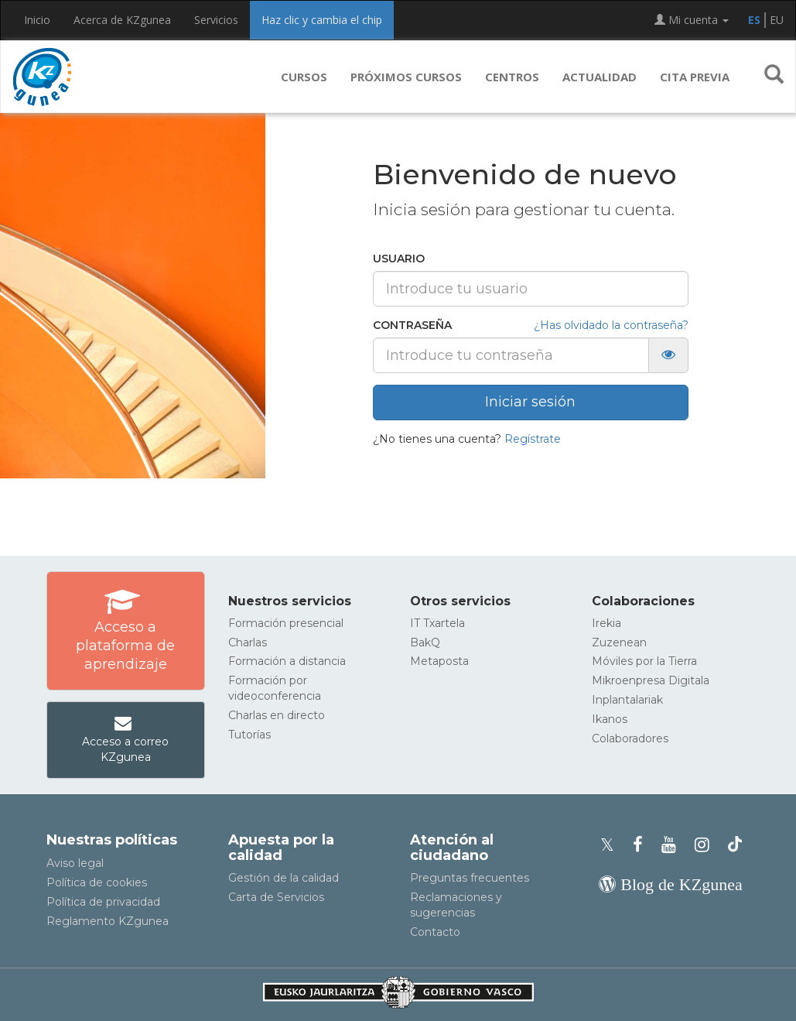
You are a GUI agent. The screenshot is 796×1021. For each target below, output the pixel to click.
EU (777, 19)
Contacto (435, 932)
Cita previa (694, 76)
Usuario (399, 259)
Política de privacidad (103, 902)
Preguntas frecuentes (469, 878)
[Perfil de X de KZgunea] (612, 845)
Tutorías (249, 735)
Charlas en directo (276, 715)
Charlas (247, 642)
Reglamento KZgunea (107, 921)
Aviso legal (75, 863)
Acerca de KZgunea (122, 19)
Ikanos (609, 719)
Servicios (216, 19)
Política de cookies (96, 882)
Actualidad (599, 76)
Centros (512, 76)
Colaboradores (630, 738)
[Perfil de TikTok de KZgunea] (734, 845)
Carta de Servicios (276, 897)
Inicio (37, 19)
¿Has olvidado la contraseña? (611, 325)
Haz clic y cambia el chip (321, 19)
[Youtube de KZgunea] (673, 845)
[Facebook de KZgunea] (642, 845)
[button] (774, 76)
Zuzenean (619, 642)
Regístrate (532, 439)
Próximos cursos (406, 76)
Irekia (606, 623)
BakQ (425, 642)
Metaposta (439, 661)
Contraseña (412, 325)
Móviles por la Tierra (644, 661)
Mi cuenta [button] (691, 19)
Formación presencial (285, 623)
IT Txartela (437, 623)
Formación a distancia (287, 661)
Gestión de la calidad (283, 878)
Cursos (304, 76)
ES (754, 19)
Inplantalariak (627, 700)
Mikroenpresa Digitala (650, 680)
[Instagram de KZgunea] (706, 845)
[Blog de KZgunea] (670, 884)
